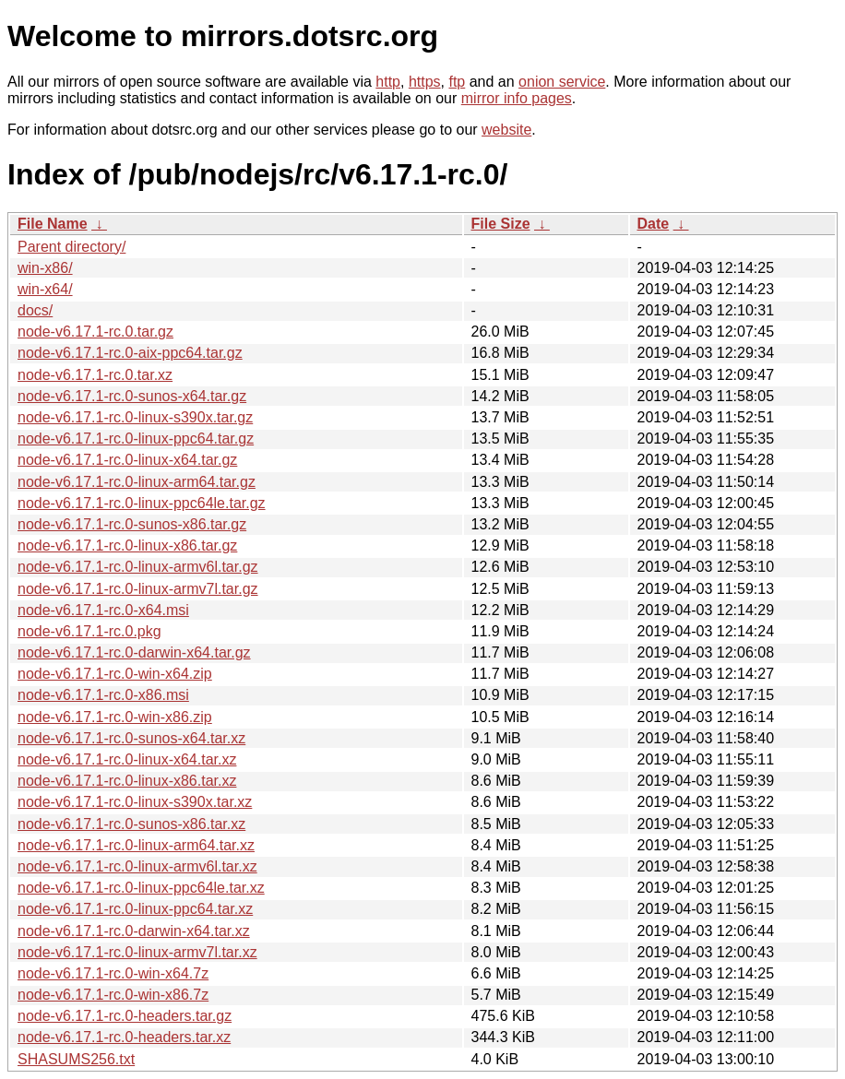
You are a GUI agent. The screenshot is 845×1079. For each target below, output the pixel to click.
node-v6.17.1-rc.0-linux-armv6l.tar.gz (138, 567)
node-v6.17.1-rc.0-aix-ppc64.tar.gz (130, 353)
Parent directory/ (71, 247)
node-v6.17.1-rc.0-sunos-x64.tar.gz (132, 396)
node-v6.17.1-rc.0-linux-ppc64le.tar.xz (141, 887)
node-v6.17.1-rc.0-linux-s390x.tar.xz (135, 802)
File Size (500, 223)
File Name (53, 223)
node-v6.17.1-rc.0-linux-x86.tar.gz (127, 545)
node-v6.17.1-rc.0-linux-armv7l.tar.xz (137, 952)
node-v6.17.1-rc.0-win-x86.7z (113, 994)
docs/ (35, 310)
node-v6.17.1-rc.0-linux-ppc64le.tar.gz (142, 503)
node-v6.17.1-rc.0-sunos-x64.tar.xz (131, 738)
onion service (561, 81)
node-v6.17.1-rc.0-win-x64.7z (113, 973)
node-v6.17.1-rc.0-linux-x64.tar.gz (127, 460)
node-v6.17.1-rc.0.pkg (89, 631)
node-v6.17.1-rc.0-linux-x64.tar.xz (127, 759)
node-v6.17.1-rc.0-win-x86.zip (115, 717)
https (425, 81)
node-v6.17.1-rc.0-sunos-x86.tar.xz (131, 824)
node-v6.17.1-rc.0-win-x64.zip (115, 674)
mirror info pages (516, 98)
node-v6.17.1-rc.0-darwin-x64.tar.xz (134, 931)
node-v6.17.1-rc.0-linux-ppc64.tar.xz (135, 909)
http (387, 81)
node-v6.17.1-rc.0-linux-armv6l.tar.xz (137, 866)
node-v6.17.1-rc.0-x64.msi (103, 610)
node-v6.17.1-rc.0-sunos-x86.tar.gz (132, 524)
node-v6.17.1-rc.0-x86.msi (103, 695)
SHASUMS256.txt (76, 1059)
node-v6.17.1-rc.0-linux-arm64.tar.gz (137, 482)
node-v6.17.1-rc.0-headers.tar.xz (124, 1037)
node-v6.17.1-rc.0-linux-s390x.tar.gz (135, 417)
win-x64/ (45, 289)
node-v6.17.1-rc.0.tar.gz (95, 331)
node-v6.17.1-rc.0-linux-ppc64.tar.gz (136, 438)
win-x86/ (45, 268)
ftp (456, 81)
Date (653, 223)
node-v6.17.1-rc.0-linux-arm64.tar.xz (136, 845)
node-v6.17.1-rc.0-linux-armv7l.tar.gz (138, 589)
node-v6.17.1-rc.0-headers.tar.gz (125, 1016)
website (506, 129)
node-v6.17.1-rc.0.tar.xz (95, 375)
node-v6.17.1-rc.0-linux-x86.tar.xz (127, 780)
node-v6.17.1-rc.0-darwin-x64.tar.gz (134, 652)
